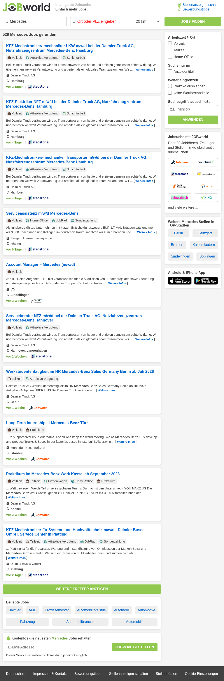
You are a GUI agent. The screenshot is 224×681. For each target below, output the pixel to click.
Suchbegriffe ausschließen (190, 102)
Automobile (135, 622)
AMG (33, 610)
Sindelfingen (180, 256)
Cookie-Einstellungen (201, 674)
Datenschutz (15, 674)
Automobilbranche (80, 622)
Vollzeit (179, 43)
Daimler (15, 610)
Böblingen (207, 256)
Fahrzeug (27, 622)
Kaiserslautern (203, 245)
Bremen (177, 245)
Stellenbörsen (166, 674)
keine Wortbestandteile (191, 93)
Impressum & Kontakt (50, 674)
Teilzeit (179, 50)
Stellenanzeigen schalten (201, 5)
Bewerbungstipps (195, 9)
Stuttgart (205, 233)
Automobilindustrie (91, 610)
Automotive (146, 610)
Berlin (178, 233)
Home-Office (183, 57)
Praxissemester (57, 610)
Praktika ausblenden (189, 86)
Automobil (122, 610)
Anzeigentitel (184, 71)
